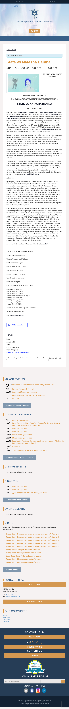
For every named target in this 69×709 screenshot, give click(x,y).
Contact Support (44, 703)
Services (6, 621)
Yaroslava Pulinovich (15, 116)
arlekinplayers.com (48, 129)
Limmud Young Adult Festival (23, 389)
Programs (6, 617)
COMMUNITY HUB (34, 602)
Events (5, 615)
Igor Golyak (54, 114)
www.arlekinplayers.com (32, 174)
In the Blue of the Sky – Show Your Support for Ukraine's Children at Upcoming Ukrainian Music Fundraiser (36, 424)
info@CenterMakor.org (13, 596)
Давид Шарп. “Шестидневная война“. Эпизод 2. (24, 562)
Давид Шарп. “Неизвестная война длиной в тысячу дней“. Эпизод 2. (32, 543)
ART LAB (15, 398)
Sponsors (6, 619)
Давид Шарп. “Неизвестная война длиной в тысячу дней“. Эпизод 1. (32, 547)
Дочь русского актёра (20, 420)
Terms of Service (34, 703)
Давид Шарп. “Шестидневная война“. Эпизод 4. (24, 553)
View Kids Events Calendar (16, 500)
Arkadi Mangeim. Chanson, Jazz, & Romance (28, 395)
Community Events (13, 352)
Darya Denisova (12, 119)
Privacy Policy (24, 703)
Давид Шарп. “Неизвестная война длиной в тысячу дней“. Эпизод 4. (32, 537)
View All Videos (12, 569)
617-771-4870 (34, 584)
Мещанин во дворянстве (22, 435)
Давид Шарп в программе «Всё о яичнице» (23, 550)
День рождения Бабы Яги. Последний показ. (30, 451)
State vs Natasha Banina (48, 112)
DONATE (34, 655)
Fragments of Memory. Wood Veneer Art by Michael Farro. (33, 385)
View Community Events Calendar (19, 457)
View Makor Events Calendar (17, 405)
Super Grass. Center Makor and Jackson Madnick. (24, 556)
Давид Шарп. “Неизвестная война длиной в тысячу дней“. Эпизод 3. (32, 540)
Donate (34, 31)
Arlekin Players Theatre (25, 112)
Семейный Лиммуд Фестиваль (24, 392)
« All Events (11, 50)
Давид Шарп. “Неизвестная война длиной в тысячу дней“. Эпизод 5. (32, 534)
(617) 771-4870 (18, 1)
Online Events (24, 352)
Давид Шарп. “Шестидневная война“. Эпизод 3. (24, 559)
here (46, 244)
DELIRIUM (16, 446)
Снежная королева (19, 428)
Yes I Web (41, 702)
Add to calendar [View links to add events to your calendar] (17, 325)
